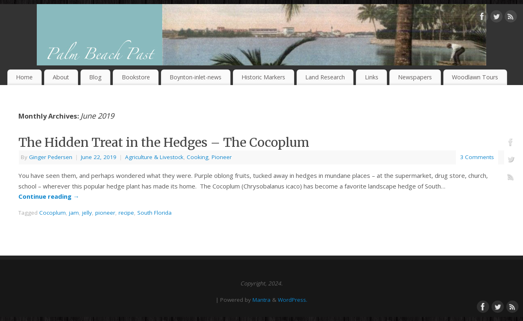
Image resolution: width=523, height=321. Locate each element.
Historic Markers (263, 77)
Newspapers (415, 77)
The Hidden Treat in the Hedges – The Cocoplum (163, 142)
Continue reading (48, 196)
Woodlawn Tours (475, 77)
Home (24, 77)
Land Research (325, 77)
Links (371, 77)
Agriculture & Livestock (154, 157)
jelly (87, 212)
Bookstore (136, 77)
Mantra (261, 299)
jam (74, 212)
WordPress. (292, 299)
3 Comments (477, 157)
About (61, 77)
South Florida (154, 212)
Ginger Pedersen (50, 157)
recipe (126, 212)
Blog (95, 77)
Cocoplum (52, 212)
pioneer (105, 212)
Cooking (197, 157)
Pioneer (222, 157)
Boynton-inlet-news (195, 77)
